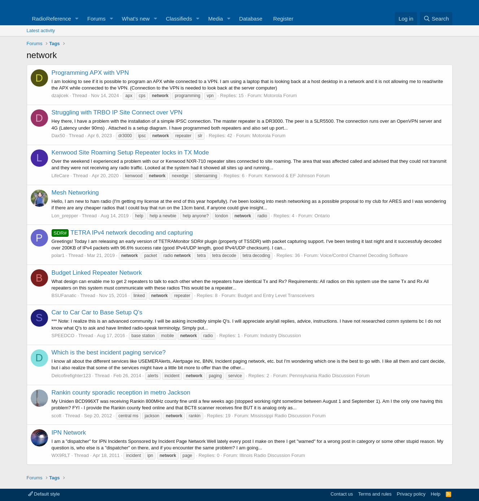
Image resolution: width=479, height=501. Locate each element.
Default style (44, 494)
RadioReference (51, 19)
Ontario (322, 215)
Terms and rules (374, 494)
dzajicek (60, 95)
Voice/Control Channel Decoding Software (364, 255)
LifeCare (60, 175)
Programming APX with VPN (90, 72)
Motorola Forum (280, 95)
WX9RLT (61, 455)
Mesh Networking (75, 192)
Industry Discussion (280, 335)
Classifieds (179, 19)
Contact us (342, 494)
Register (283, 19)
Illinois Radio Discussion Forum (272, 455)
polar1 (58, 255)
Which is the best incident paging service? (109, 352)
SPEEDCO (63, 335)
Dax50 (58, 135)
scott (56, 415)
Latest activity (41, 30)
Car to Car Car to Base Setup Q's (97, 312)
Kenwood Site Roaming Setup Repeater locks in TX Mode (130, 152)
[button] (77, 18)
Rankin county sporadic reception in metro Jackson (121, 392)
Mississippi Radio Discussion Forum (288, 415)
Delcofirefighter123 (71, 375)
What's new (136, 19)
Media (215, 19)
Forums (96, 19)
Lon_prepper (65, 215)
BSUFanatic (64, 295)
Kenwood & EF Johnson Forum (297, 175)
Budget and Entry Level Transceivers (276, 295)
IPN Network (69, 432)
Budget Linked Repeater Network (97, 272)
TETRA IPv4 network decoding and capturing (122, 232)
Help (435, 494)
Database (250, 19)
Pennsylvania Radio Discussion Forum (329, 375)
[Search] (436, 18)
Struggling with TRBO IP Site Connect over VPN (117, 112)
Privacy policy (411, 494)
